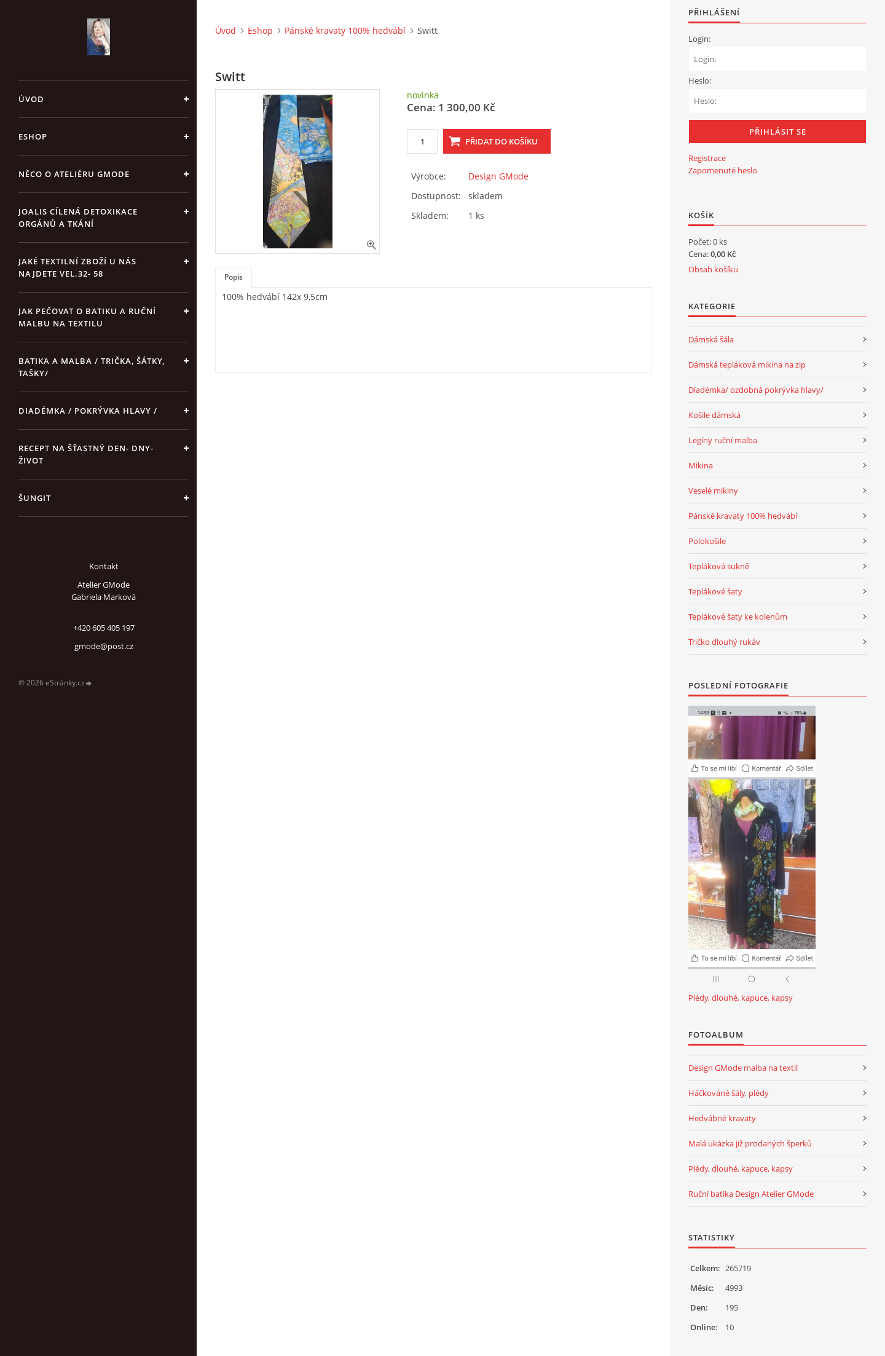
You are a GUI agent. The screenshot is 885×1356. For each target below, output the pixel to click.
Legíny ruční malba (722, 440)
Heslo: (699, 80)
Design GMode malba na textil (743, 1067)
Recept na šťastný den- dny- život (86, 454)
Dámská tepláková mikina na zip (747, 364)
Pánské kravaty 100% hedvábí (345, 30)
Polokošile (707, 540)
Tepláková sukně (718, 566)
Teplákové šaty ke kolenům (737, 616)
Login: (699, 38)
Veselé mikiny (713, 490)
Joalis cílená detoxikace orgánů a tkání (78, 217)
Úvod (31, 98)
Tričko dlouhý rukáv (724, 641)
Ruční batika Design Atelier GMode (751, 1193)
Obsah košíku (713, 269)
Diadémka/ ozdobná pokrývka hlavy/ (756, 389)
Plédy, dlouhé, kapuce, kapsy (740, 997)
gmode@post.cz (103, 646)
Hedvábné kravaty (722, 1118)
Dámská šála (711, 339)
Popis (233, 277)
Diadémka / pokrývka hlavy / (87, 410)
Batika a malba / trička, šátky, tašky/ (91, 367)
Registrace (707, 158)
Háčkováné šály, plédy (728, 1092)
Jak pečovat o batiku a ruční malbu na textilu (87, 317)
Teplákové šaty (715, 591)
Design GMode (498, 176)
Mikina (700, 465)
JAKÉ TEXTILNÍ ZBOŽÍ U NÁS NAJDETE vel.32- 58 (77, 267)
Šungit (34, 497)
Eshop (32, 136)
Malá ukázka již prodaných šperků (750, 1143)
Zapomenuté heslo (722, 170)
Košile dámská (714, 414)
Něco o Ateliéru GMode (74, 173)
